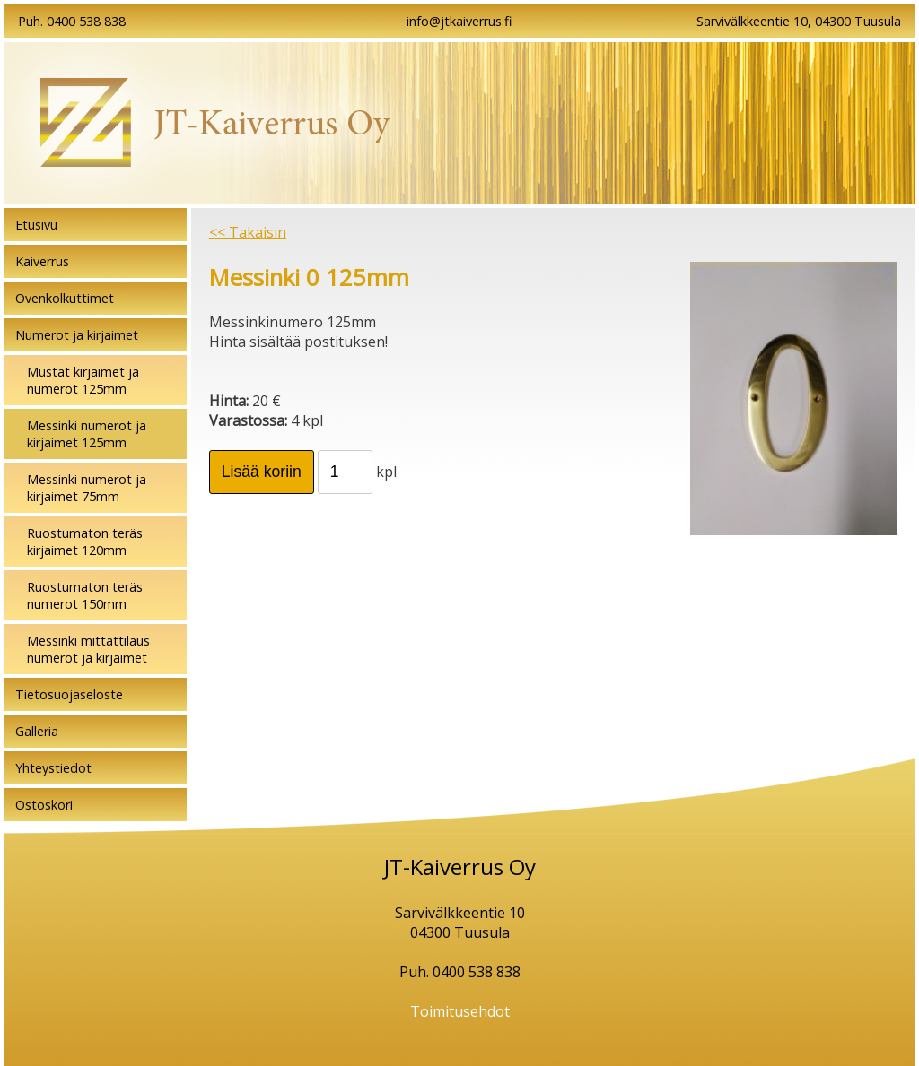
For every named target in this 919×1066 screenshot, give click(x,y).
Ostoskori (44, 804)
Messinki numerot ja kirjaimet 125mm (86, 434)
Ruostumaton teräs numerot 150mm (85, 595)
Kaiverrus (42, 261)
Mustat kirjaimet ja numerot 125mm (83, 380)
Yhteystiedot (53, 767)
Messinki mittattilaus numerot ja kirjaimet (88, 649)
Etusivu (36, 224)
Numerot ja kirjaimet (76, 334)
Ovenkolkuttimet (64, 298)
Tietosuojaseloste (69, 694)
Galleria (36, 731)
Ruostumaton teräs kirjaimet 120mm (85, 541)
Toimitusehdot (460, 1011)
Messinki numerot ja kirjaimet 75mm (86, 488)
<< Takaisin (247, 232)
